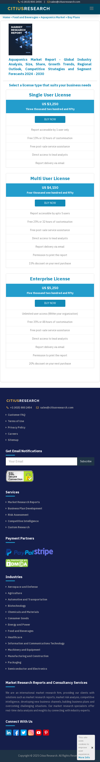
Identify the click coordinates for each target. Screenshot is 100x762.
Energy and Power (19, 624)
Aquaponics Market (54, 17)
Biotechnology (17, 605)
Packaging (14, 662)
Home (6, 17)
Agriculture (15, 593)
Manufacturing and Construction (28, 656)
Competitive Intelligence (23, 521)
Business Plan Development (25, 508)
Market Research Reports (24, 502)
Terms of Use (16, 421)
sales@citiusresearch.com (63, 1)
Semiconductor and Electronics (27, 668)
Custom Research (19, 527)
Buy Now (50, 119)
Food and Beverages (27, 17)
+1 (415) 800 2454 (30, 1)
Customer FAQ (16, 414)
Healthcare (15, 637)
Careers (13, 433)
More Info (84, 757)
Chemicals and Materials (23, 612)
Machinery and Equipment (24, 649)
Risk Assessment (18, 514)
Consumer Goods (18, 618)
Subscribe (86, 461)
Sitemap (13, 440)
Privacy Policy (16, 427)
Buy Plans (74, 17)
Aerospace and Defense (23, 586)
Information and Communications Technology (36, 643)
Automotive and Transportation (27, 599)
